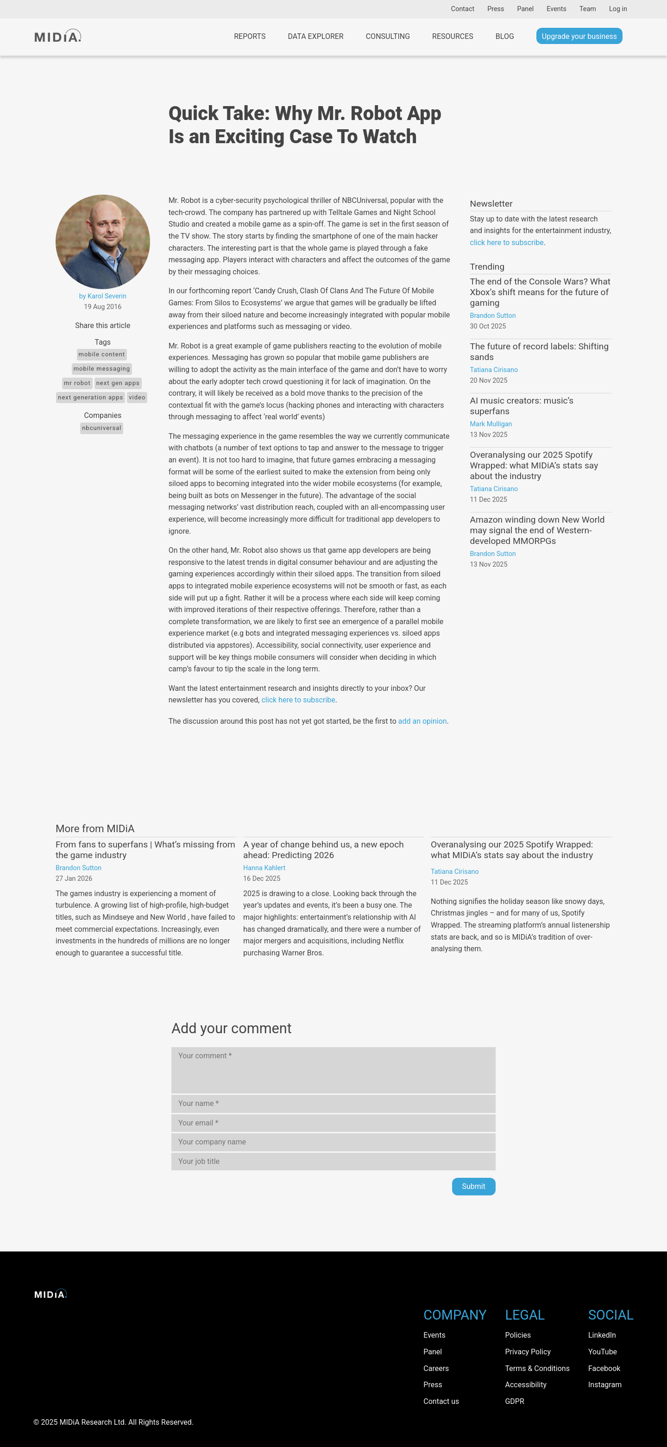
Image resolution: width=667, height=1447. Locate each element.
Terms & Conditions (537, 1368)
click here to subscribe (298, 699)
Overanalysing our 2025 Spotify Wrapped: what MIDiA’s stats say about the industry (534, 465)
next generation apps (90, 397)
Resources (452, 36)
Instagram (605, 1384)
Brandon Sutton (493, 316)
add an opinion (422, 721)
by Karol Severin (102, 296)
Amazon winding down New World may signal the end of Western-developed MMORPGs (537, 530)
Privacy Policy (528, 1351)
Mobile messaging (102, 368)
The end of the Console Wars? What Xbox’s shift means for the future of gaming (540, 292)
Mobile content (102, 354)
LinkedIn (602, 1335)
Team (587, 9)
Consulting (388, 36)
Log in (618, 9)
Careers (436, 1368)
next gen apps (118, 382)
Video (137, 397)
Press (495, 9)
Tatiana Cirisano (494, 370)
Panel (525, 9)
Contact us (441, 1401)
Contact (462, 9)
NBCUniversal (101, 427)
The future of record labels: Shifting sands (539, 351)
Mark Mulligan (491, 424)
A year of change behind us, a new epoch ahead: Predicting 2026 (323, 849)
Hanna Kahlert (264, 868)
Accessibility (526, 1384)
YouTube (602, 1351)
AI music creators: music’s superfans (522, 406)
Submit (473, 1186)
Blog (505, 36)
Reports (249, 36)
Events (556, 9)
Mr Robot (77, 382)
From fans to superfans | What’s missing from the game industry (145, 849)
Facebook (604, 1368)
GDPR (514, 1401)
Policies (518, 1335)
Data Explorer (315, 36)
